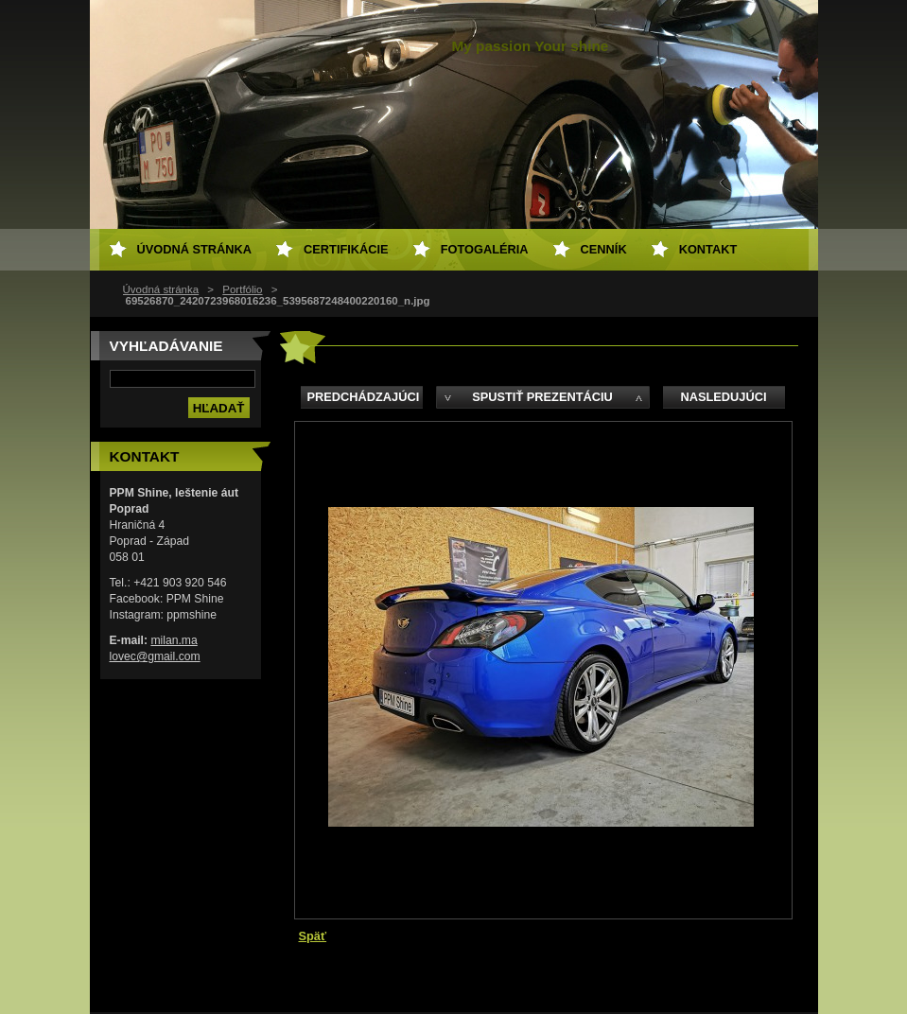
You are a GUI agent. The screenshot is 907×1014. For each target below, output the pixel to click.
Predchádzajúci (363, 397)
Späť (313, 936)
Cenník (604, 249)
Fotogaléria (485, 249)
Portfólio (242, 289)
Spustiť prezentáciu (542, 397)
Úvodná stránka (161, 289)
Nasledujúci (723, 397)
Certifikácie (346, 249)
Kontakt (708, 249)
